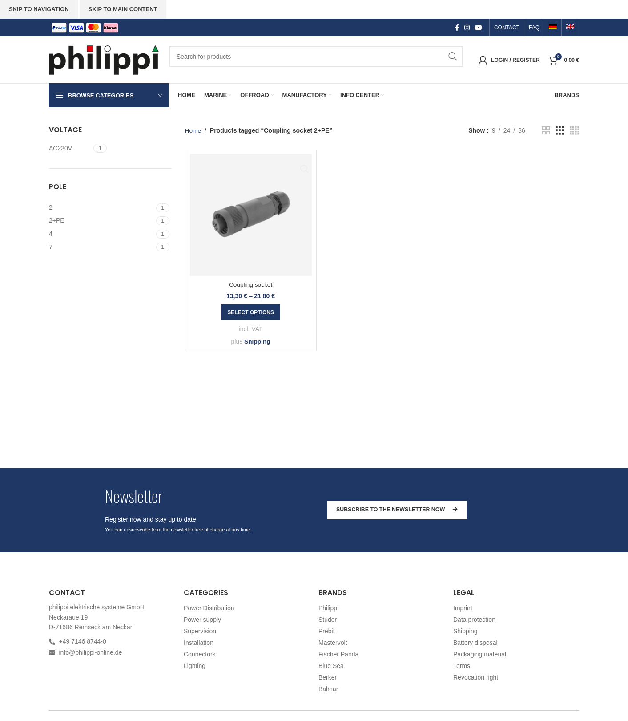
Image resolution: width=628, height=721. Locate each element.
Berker (327, 677)
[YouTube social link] (478, 28)
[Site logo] (104, 59)
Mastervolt (332, 642)
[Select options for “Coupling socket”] (250, 312)
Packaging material (479, 654)
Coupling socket (251, 284)
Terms (461, 665)
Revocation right (475, 677)
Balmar (328, 689)
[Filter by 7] (101, 247)
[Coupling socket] (251, 215)
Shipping (257, 341)
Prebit (326, 631)
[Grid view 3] (560, 130)
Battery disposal (475, 642)
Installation (198, 642)
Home (193, 130)
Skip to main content (123, 9)
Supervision (200, 631)
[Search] (316, 56)
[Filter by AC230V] (70, 148)
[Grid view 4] (574, 130)
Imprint (462, 608)
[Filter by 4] (101, 234)
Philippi (328, 608)
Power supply (202, 619)
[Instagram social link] (467, 28)
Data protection (474, 619)
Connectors (200, 654)
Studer (327, 619)
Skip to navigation (39, 9)
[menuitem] (553, 27)
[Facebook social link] (457, 28)
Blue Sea (331, 665)
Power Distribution (209, 608)
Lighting (194, 665)
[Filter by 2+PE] (101, 220)
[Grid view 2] (546, 130)
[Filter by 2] (101, 208)
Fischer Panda (338, 654)
